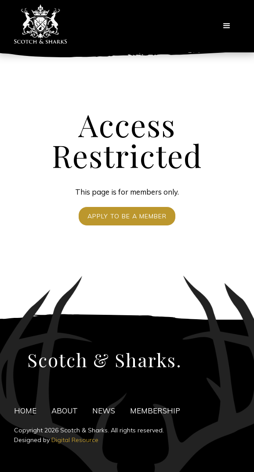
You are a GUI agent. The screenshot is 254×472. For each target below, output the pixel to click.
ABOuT (64, 410)
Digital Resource (74, 440)
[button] (227, 26)
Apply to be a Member (127, 216)
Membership (155, 410)
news (103, 410)
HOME (25, 410)
